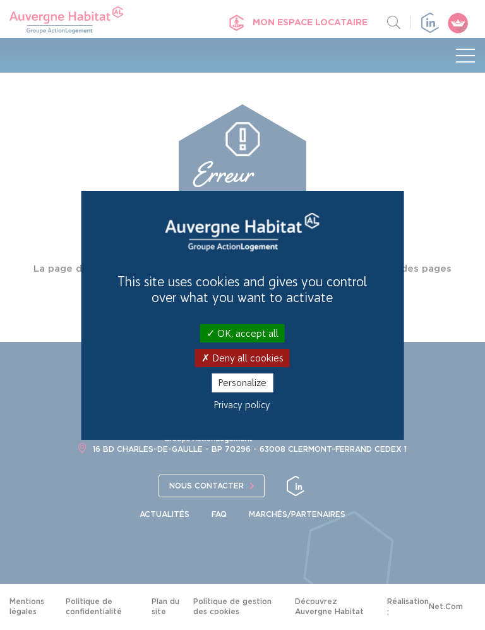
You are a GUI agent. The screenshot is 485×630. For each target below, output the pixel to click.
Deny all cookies (242, 358)
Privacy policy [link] (242, 405)
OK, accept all (242, 333)
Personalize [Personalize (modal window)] (242, 383)
